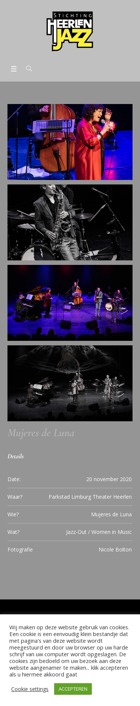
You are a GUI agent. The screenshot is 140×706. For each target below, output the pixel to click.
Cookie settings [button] (30, 689)
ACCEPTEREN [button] (73, 688)
